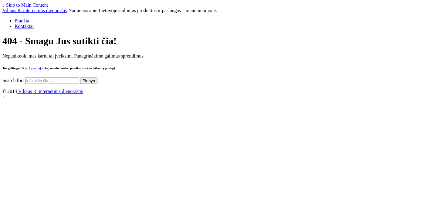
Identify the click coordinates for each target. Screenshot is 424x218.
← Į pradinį (33, 68)
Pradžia (22, 20)
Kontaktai (24, 26)
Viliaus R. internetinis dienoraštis (34, 10)
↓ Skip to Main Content (25, 5)
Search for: (13, 80)
